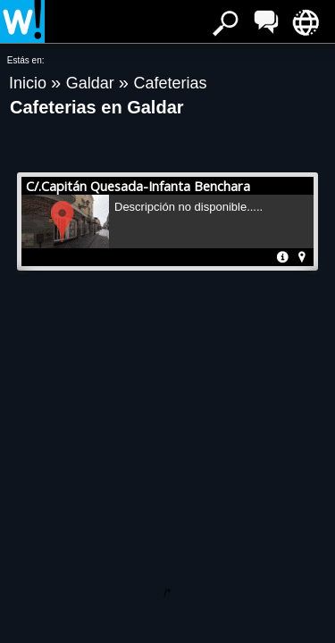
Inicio (30, 83)
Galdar (92, 83)
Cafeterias (169, 83)
